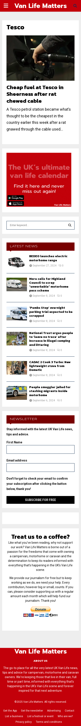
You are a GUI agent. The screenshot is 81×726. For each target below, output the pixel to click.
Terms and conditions (49, 721)
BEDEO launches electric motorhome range (48, 258)
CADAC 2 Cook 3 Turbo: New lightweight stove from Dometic (50, 366)
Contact (69, 710)
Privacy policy (24, 721)
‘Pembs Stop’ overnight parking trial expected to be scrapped (51, 312)
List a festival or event (40, 716)
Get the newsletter (32, 710)
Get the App (10, 710)
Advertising (54, 710)
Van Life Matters (40, 6)
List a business (14, 716)
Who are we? (65, 716)
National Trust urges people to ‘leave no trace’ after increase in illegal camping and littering (51, 339)
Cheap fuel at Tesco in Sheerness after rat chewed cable (35, 94)
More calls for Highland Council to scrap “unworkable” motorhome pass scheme (48, 285)
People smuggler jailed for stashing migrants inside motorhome (50, 391)
